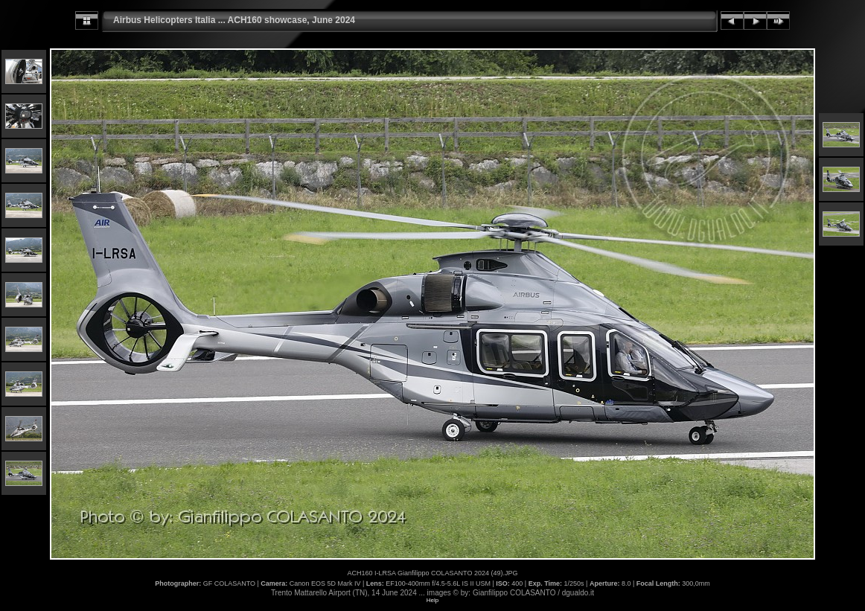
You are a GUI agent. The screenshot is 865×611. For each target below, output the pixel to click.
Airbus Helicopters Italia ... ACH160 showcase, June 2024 (234, 20)
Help (432, 600)
